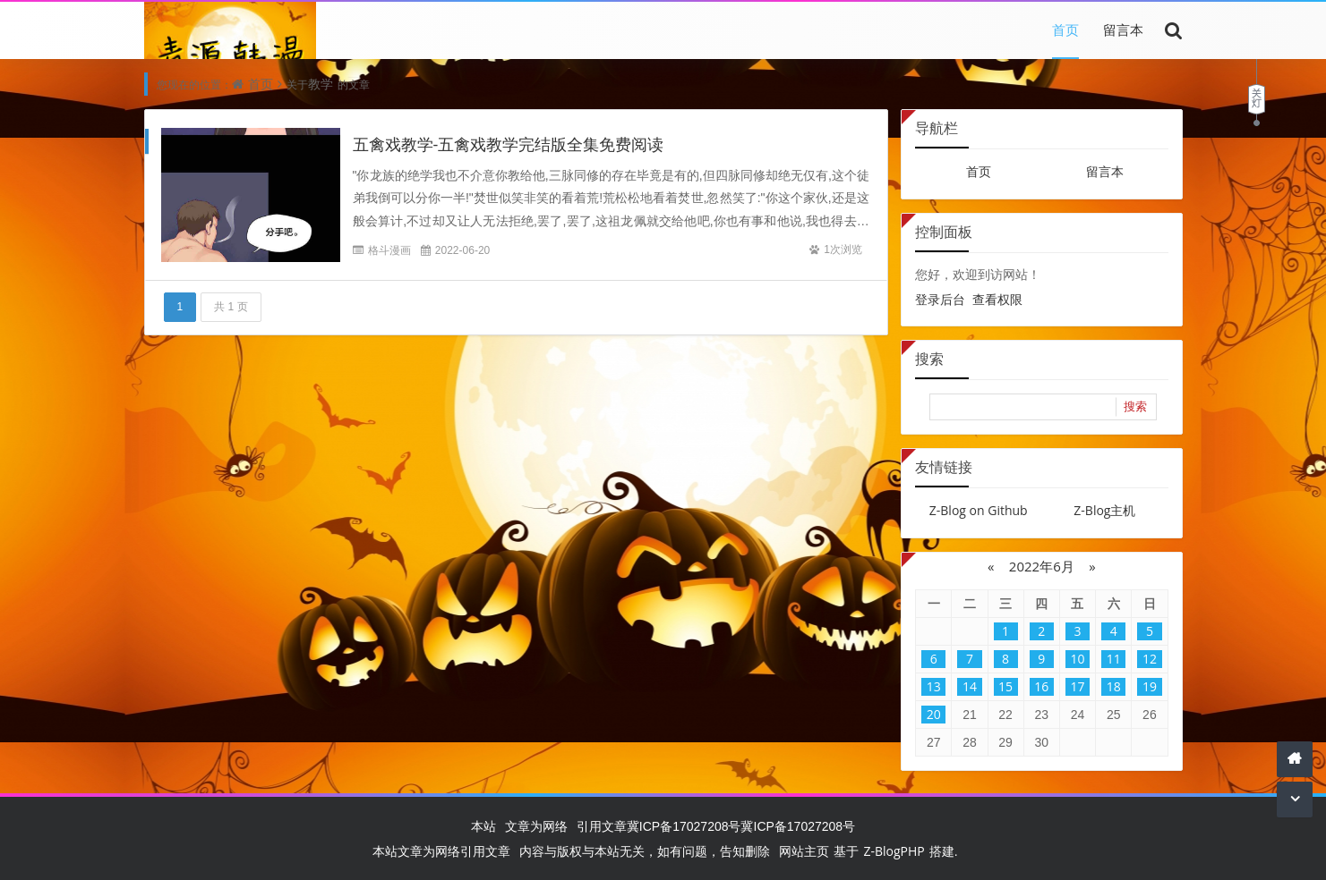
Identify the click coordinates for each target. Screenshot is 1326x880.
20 (934, 714)
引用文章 (602, 825)
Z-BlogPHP (893, 850)
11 (1114, 658)
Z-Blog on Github (978, 510)
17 (1077, 686)
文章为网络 (536, 825)
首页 (1065, 29)
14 (969, 686)
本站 (483, 825)
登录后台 (940, 299)
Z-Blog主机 (1104, 510)
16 (1041, 686)
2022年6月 (1041, 566)
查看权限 (997, 299)
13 (934, 686)
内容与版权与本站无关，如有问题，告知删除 (644, 850)
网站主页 (804, 850)
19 (1149, 686)
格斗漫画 (389, 250)
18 (1114, 686)
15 (1005, 686)
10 (1077, 658)
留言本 (1123, 29)
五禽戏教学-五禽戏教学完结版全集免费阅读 (508, 144)
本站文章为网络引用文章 (441, 850)
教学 (320, 83)
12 (1149, 658)
